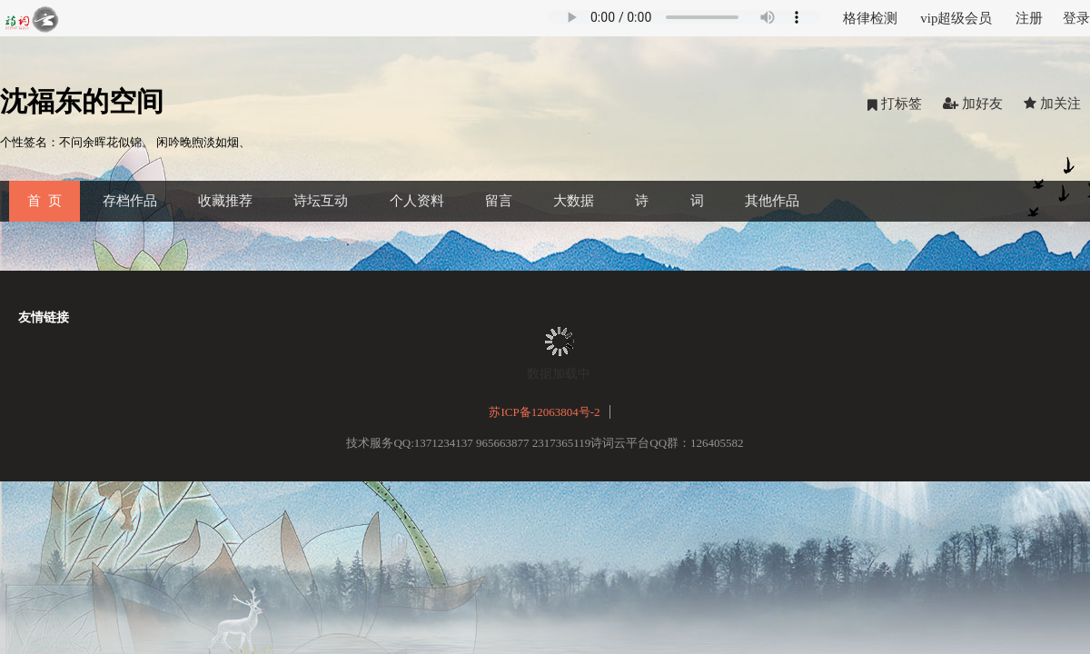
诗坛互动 (320, 200)
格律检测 (870, 18)
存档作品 (130, 200)
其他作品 (772, 200)
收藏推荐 (225, 200)
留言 (498, 200)
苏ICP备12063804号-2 (544, 412)
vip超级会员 (956, 18)
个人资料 (417, 200)
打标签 (894, 104)
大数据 (573, 200)
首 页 (44, 200)
